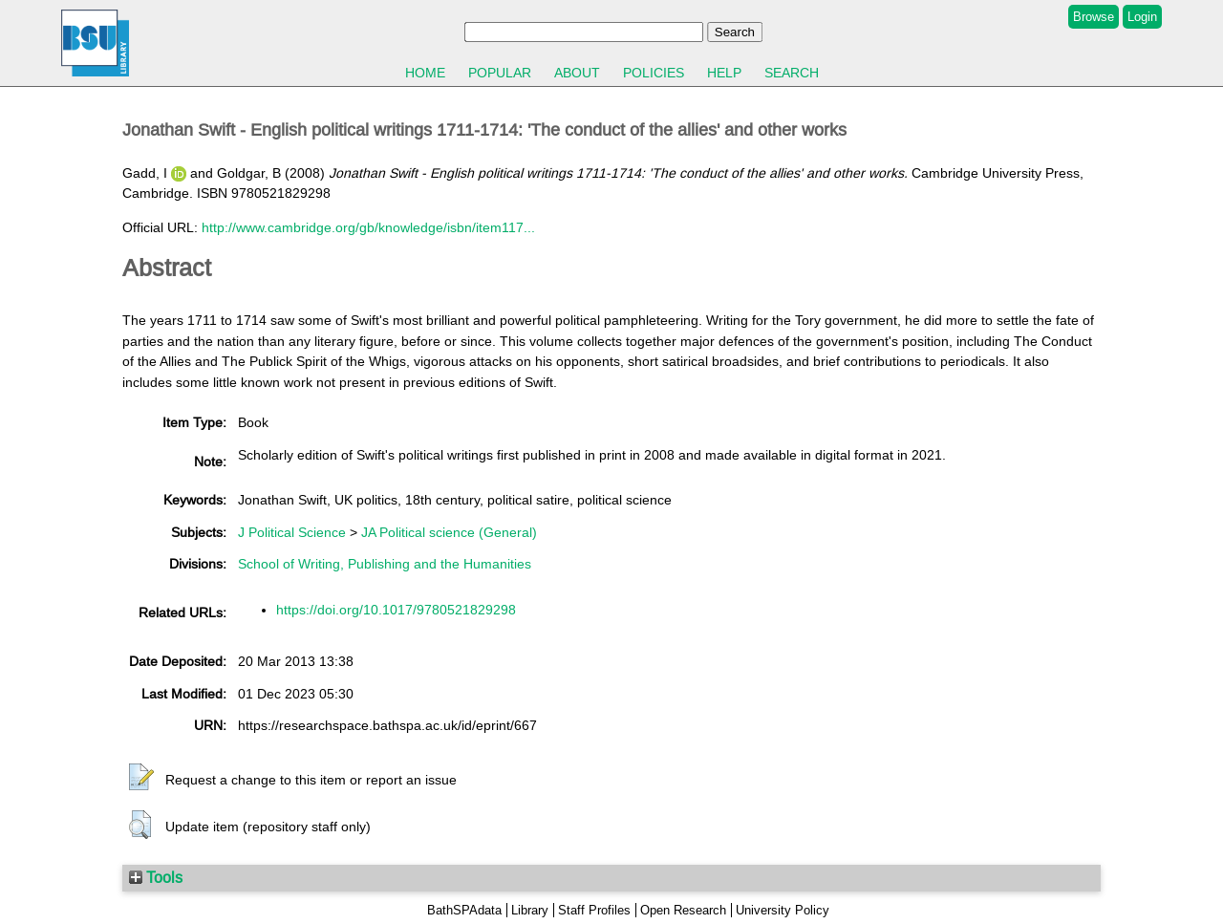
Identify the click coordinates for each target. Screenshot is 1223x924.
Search (791, 72)
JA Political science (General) (449, 532)
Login (1142, 17)
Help (724, 72)
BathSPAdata (464, 910)
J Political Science (292, 532)
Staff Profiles (594, 910)
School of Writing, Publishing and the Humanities (384, 563)
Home (425, 72)
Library (529, 910)
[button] (141, 777)
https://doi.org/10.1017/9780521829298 (396, 609)
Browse (1093, 17)
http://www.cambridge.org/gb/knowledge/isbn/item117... (368, 227)
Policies (653, 72)
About (577, 72)
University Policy (782, 910)
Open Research (683, 910)
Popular (499, 72)
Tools (155, 877)
